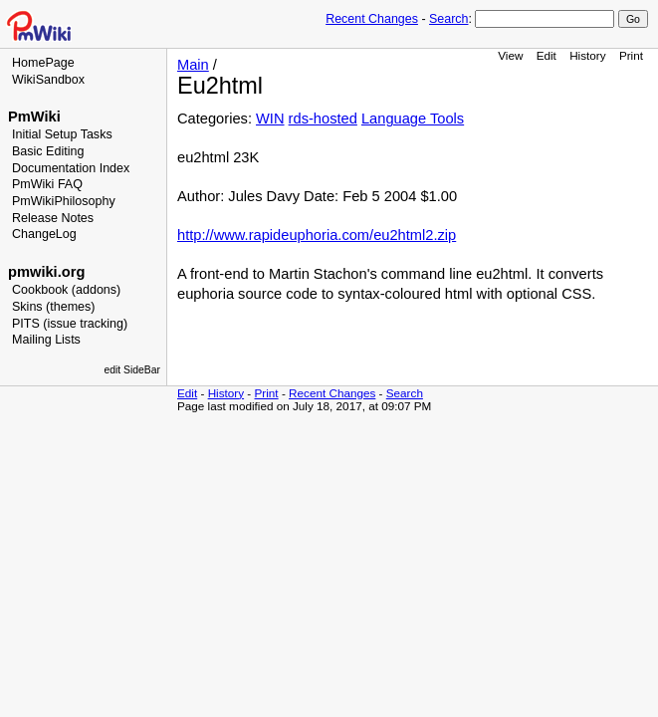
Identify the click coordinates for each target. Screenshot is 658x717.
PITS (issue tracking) (69, 324)
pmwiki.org (46, 272)
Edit (546, 55)
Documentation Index (70, 168)
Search (448, 19)
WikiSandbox (48, 80)
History (587, 55)
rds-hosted (323, 118)
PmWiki (34, 116)
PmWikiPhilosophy (63, 201)
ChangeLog (44, 234)
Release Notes (53, 218)
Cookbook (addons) (66, 290)
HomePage (43, 63)
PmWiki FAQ (47, 184)
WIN (270, 118)
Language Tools (412, 118)
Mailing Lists (46, 340)
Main (193, 65)
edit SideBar (132, 369)
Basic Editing (48, 151)
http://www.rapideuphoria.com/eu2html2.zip (316, 235)
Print (631, 55)
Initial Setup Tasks (62, 134)
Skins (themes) (53, 307)
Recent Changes (372, 19)
